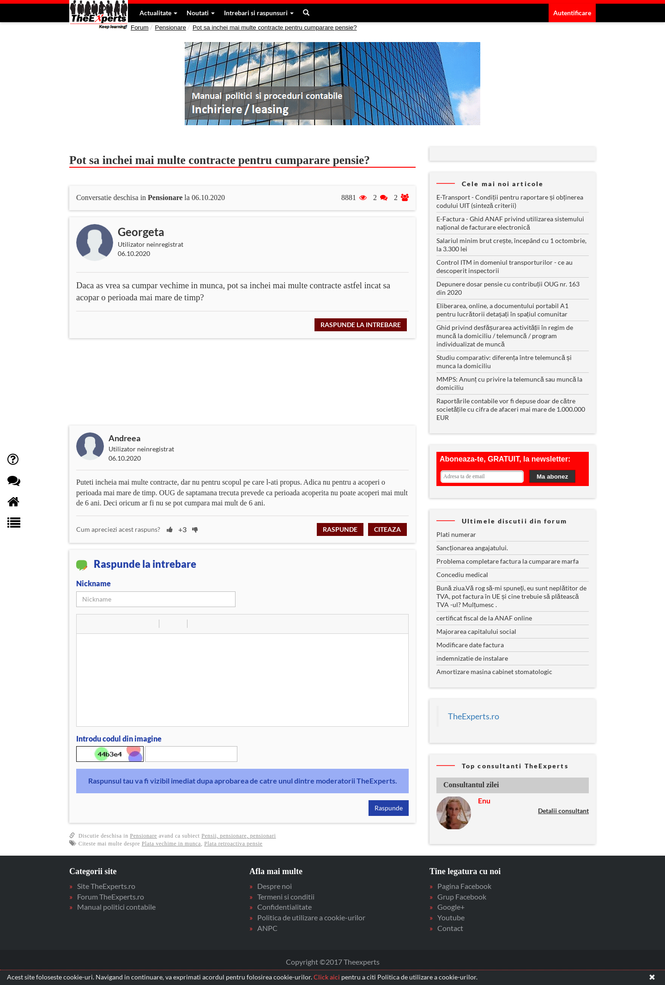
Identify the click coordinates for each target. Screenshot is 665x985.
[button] (86, 624)
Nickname (93, 583)
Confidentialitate (284, 906)
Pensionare (170, 27)
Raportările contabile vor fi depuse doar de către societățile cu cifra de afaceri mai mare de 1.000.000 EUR (510, 409)
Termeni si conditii (285, 896)
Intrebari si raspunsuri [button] (259, 13)
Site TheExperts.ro (106, 886)
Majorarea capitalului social (476, 631)
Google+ (451, 906)
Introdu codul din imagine (119, 738)
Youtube (451, 917)
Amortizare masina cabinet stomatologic (494, 671)
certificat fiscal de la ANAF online (484, 618)
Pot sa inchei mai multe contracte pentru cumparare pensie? (275, 27)
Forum (140, 27)
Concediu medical (462, 574)
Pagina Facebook (464, 886)
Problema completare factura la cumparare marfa (507, 561)
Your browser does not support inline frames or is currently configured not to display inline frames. (512, 471)
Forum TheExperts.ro (110, 896)
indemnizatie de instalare (472, 658)
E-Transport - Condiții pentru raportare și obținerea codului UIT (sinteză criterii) (509, 201)
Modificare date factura (470, 645)
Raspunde (340, 529)
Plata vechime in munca (171, 843)
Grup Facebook (461, 896)
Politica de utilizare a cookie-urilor (311, 917)
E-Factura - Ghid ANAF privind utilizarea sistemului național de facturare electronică (510, 223)
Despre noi (274, 886)
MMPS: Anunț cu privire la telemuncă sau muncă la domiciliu (509, 383)
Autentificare (572, 13)
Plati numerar (456, 534)
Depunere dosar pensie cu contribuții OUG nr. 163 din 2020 (508, 288)
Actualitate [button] (158, 13)
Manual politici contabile (116, 906)
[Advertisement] (249, 381)
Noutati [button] (201, 13)
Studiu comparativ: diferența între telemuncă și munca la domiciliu (504, 361)
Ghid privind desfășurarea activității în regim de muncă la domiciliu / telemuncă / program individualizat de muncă (504, 335)
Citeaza (387, 529)
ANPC (267, 928)
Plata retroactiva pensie (233, 843)
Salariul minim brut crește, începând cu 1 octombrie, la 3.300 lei (511, 245)
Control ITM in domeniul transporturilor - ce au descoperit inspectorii (504, 266)
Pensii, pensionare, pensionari (238, 836)
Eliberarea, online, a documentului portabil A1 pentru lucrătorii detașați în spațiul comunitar (502, 310)
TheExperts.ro (473, 716)
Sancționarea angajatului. (472, 548)
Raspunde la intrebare (360, 324)
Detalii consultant (563, 811)
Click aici (327, 977)
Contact (450, 928)
